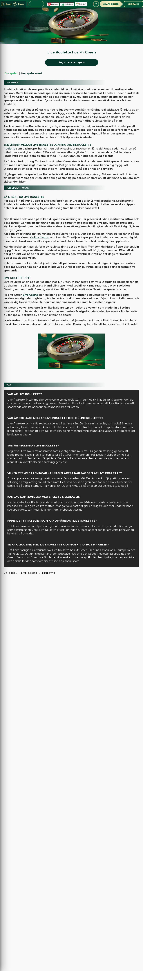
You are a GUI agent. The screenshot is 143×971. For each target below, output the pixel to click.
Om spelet (11, 73)
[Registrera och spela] (71, 62)
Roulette (9, 148)
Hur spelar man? (31, 73)
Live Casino (31, 294)
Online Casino (39, 237)
